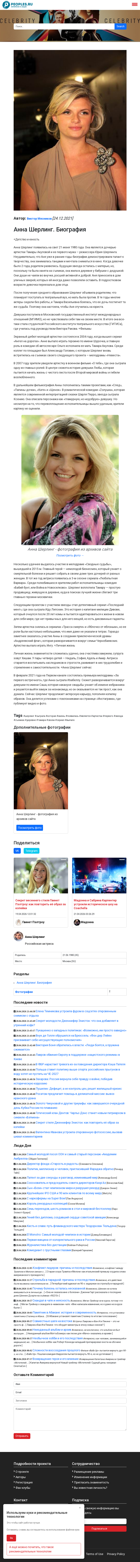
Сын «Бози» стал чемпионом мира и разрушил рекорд (63, 1188)
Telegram (31, 851)
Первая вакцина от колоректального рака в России (61, 1239)
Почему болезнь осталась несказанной (58, 1288)
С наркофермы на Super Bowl (46, 1198)
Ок (11, 1538)
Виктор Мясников (39, 218)
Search (120, 26)
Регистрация (24, 1482)
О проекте (22, 1471)
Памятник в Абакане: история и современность (64, 1312)
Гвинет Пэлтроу (33, 922)
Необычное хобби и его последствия (58, 1338)
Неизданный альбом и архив (52, 1329)
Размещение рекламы (89, 1471)
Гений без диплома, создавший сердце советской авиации (66, 1217)
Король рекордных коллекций (47, 1203)
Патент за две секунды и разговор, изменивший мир (62, 1177)
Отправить (22, 1436)
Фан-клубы (23, 1487)
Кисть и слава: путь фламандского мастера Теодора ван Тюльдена (71, 1226)
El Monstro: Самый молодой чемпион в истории (58, 1234)
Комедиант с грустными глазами (49, 1250)
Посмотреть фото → (70, 555)
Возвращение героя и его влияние (56, 1359)
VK (17, 851)
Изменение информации (90, 1477)
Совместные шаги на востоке (52, 1321)
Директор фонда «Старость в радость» (53, 1163)
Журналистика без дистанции (47, 1245)
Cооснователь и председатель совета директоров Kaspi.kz (66, 1182)
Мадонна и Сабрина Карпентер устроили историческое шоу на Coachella (95, 904)
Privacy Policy (116, 1554)
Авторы (21, 1477)
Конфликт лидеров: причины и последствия (62, 1268)
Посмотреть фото (30, 827)
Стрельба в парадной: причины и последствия (63, 1280)
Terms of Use (94, 1554)
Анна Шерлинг (35, 937)
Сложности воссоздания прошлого (56, 1350)
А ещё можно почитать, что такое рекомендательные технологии (31, 1549)
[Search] (64, 26)
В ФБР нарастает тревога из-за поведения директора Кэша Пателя (80, 1064)
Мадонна (87, 922)
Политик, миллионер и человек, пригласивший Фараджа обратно (70, 1169)
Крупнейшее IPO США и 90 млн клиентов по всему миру (64, 1193)
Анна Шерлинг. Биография (34, 982)
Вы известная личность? (90, 1487)
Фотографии (24, 992)
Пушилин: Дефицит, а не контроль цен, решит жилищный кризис (79, 1088)
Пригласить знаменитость (91, 1482)
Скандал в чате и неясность (51, 1300)
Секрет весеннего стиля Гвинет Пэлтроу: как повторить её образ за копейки (40, 904)
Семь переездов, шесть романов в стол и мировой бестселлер (69, 1208)
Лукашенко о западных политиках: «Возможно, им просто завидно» (81, 1030)
